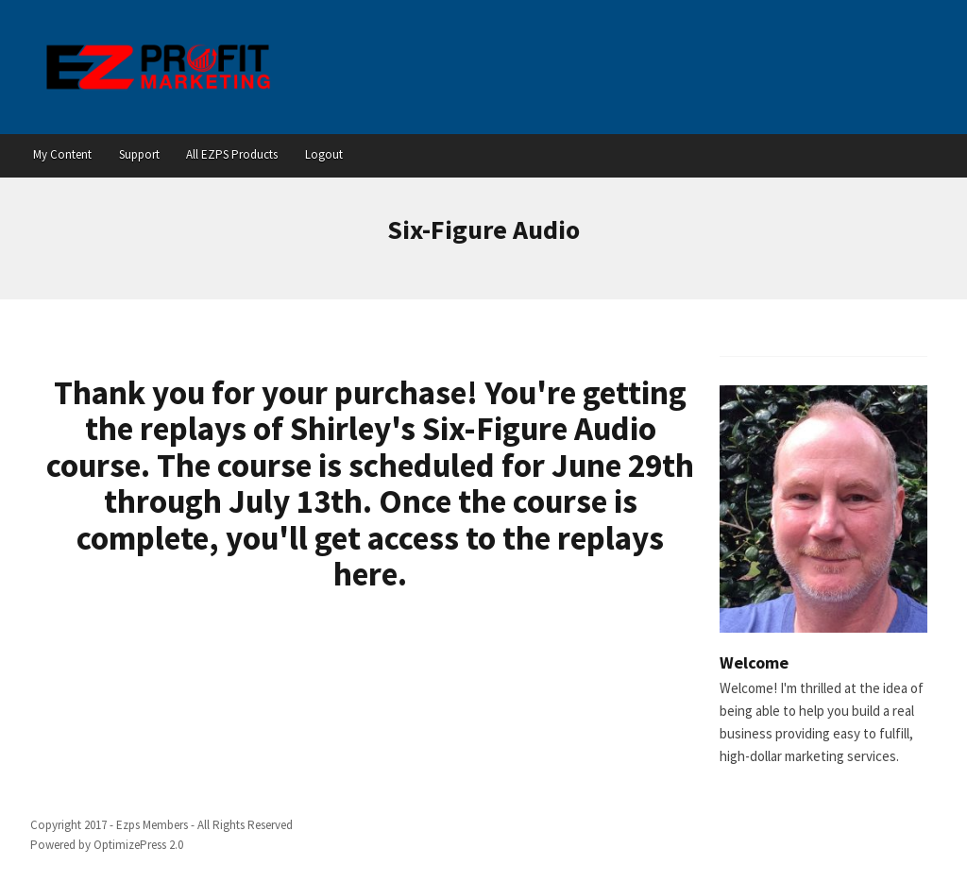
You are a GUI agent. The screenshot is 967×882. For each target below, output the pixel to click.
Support (139, 154)
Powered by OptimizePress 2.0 (106, 845)
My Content (62, 154)
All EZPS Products (232, 154)
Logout (324, 154)
